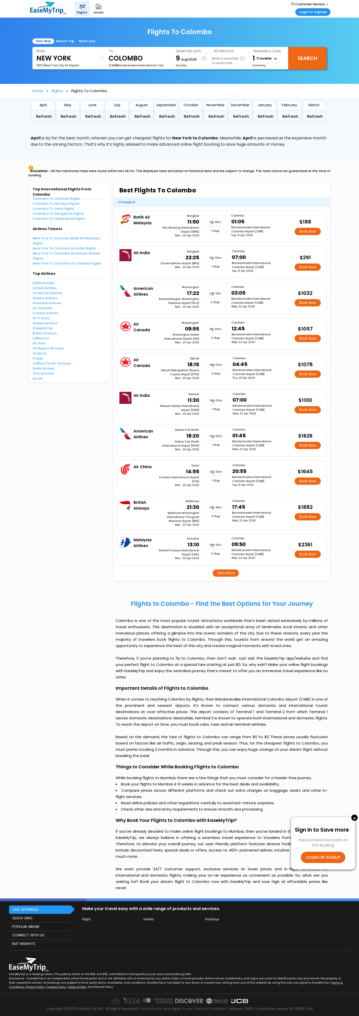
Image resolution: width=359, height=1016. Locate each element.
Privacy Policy (35, 987)
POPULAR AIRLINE (25, 926)
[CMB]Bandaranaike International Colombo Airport (138, 65)
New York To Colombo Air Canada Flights (67, 263)
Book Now (307, 231)
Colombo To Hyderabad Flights (59, 218)
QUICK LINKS (22, 918)
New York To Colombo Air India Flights (64, 248)
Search (307, 58)
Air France (41, 318)
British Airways (45, 333)
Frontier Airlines (46, 313)
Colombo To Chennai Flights (56, 198)
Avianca (40, 353)
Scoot (37, 378)
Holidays (212, 919)
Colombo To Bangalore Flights (58, 213)
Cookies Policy (56, 987)
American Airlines (47, 293)
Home (37, 90)
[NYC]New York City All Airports (57, 65)
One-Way (43, 41)
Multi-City (87, 41)
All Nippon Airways (48, 348)
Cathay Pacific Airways (52, 363)
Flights (57, 90)
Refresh (44, 116)
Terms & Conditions (210, 1008)
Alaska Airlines (45, 298)
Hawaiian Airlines (47, 303)
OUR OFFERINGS (25, 909)
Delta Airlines (44, 283)
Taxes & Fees (77, 987)
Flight (86, 919)
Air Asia (39, 343)
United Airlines (45, 288)
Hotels (149, 919)
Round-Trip (65, 41)
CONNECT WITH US (28, 935)
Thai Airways (43, 373)
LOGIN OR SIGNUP (323, 857)
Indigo (38, 358)
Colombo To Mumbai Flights (56, 203)
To (111, 51)
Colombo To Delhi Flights (53, 208)
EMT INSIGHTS (23, 943)
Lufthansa (41, 338)
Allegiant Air (43, 328)
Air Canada (42, 308)
